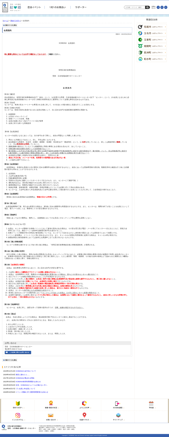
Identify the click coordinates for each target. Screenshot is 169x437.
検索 (147, 7)
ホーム (5, 21)
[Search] (135, 7)
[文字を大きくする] (165, 7)
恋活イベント (34, 7)
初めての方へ (15, 21)
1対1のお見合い (57, 7)
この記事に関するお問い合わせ (19, 352)
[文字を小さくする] (158, 7)
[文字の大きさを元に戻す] (162, 7)
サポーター (81, 7)
